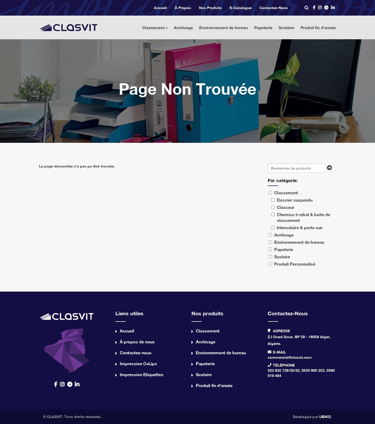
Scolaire (286, 27)
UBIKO (325, 416)
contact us (67, 341)
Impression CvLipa (138, 363)
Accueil (160, 7)
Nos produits (210, 7)
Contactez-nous (273, 7)
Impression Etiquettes (142, 374)
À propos (183, 7)
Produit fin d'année (318, 27)
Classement (155, 27)
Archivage (183, 27)
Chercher (331, 169)
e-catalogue (241, 7)
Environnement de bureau (223, 27)
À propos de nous (137, 341)
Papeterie (263, 27)
